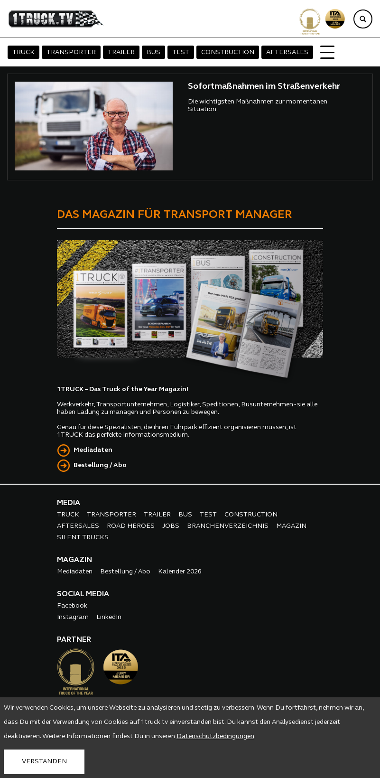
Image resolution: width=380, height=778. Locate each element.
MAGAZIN (291, 526)
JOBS (170, 526)
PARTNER (74, 640)
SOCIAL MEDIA (83, 594)
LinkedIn (108, 617)
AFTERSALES (287, 52)
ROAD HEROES (131, 526)
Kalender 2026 (180, 571)
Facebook (72, 605)
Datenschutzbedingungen (215, 736)
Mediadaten (93, 450)
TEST (180, 52)
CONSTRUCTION (227, 52)
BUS (153, 52)
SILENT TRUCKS (83, 537)
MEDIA (68, 503)
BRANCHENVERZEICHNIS (228, 526)
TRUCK (23, 52)
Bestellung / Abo (100, 465)
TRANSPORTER (71, 52)
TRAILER (121, 52)
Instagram (73, 617)
